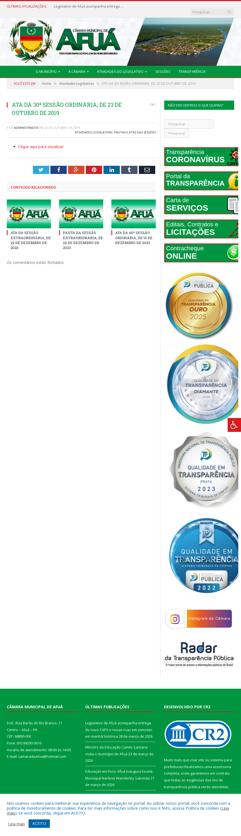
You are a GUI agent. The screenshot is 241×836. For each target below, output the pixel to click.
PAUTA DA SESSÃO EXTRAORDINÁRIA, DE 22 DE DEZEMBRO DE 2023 (83, 235)
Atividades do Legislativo (120, 66)
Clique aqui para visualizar (40, 141)
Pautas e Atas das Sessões (135, 127)
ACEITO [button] (39, 823)
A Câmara (76, 66)
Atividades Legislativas (93, 127)
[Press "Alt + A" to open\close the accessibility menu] (234, 425)
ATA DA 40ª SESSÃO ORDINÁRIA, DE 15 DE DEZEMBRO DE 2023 (133, 232)
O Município (46, 66)
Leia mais (16, 823)
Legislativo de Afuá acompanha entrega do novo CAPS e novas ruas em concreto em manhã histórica (86, 6)
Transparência (192, 66)
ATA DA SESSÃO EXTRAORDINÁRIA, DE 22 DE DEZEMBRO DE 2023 (31, 235)
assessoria (222, 761)
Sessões (162, 66)
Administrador (26, 122)
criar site (197, 754)
